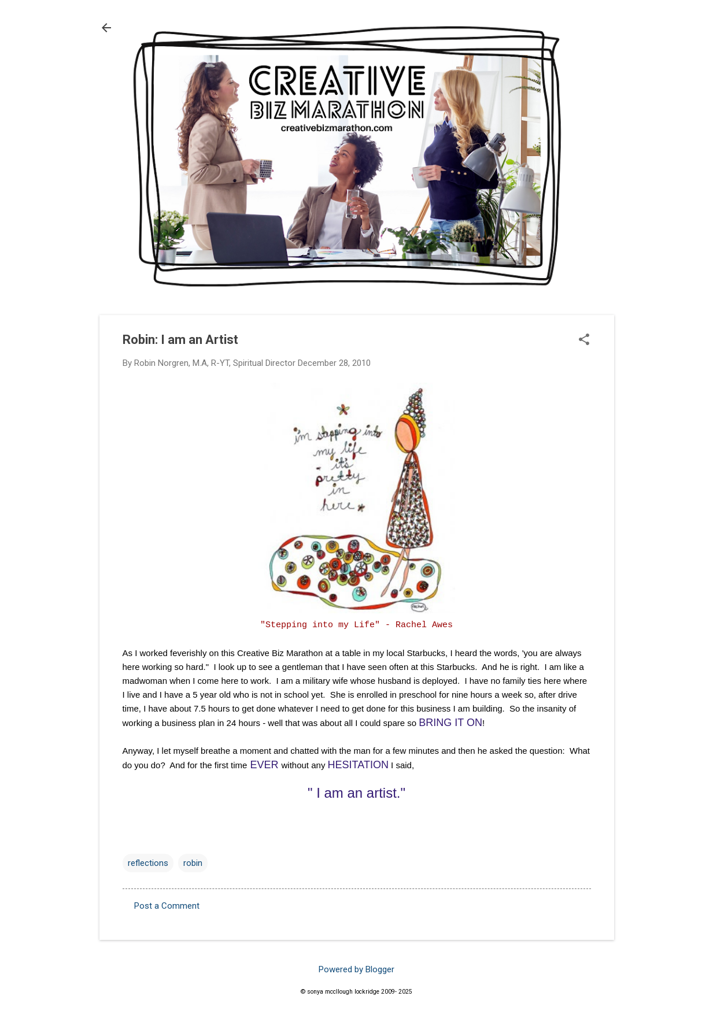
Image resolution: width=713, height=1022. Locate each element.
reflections (148, 863)
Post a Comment (167, 906)
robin (192, 863)
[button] (584, 340)
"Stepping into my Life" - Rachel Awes (356, 625)
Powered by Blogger (356, 969)
